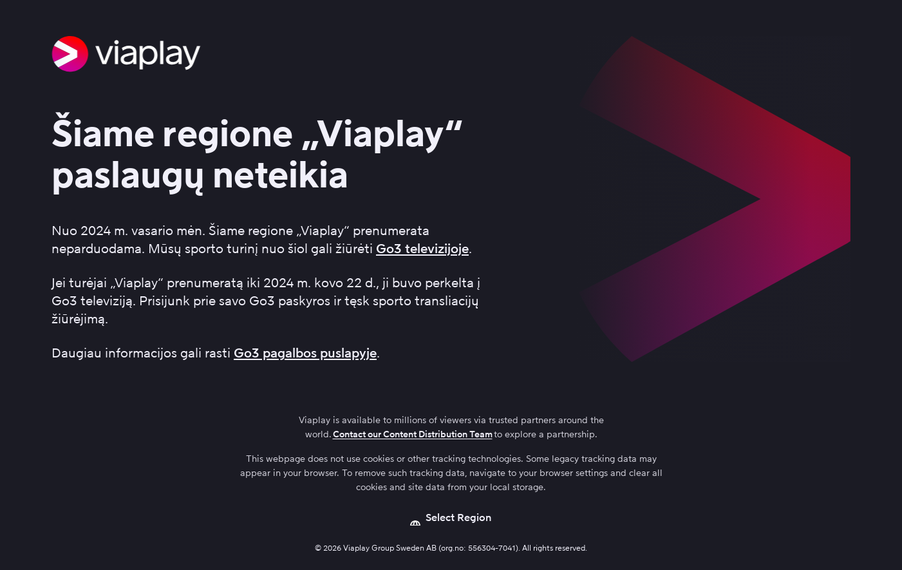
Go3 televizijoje (422, 248)
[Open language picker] (451, 518)
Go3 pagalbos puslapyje (305, 353)
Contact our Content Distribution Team (413, 434)
